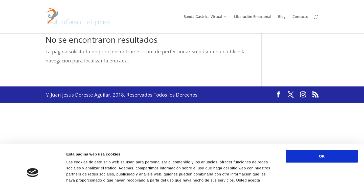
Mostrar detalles (271, 172)
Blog (282, 17)
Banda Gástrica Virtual (203, 17)
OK (322, 121)
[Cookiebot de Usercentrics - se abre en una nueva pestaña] (33, 172)
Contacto (300, 17)
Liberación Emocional (252, 17)
